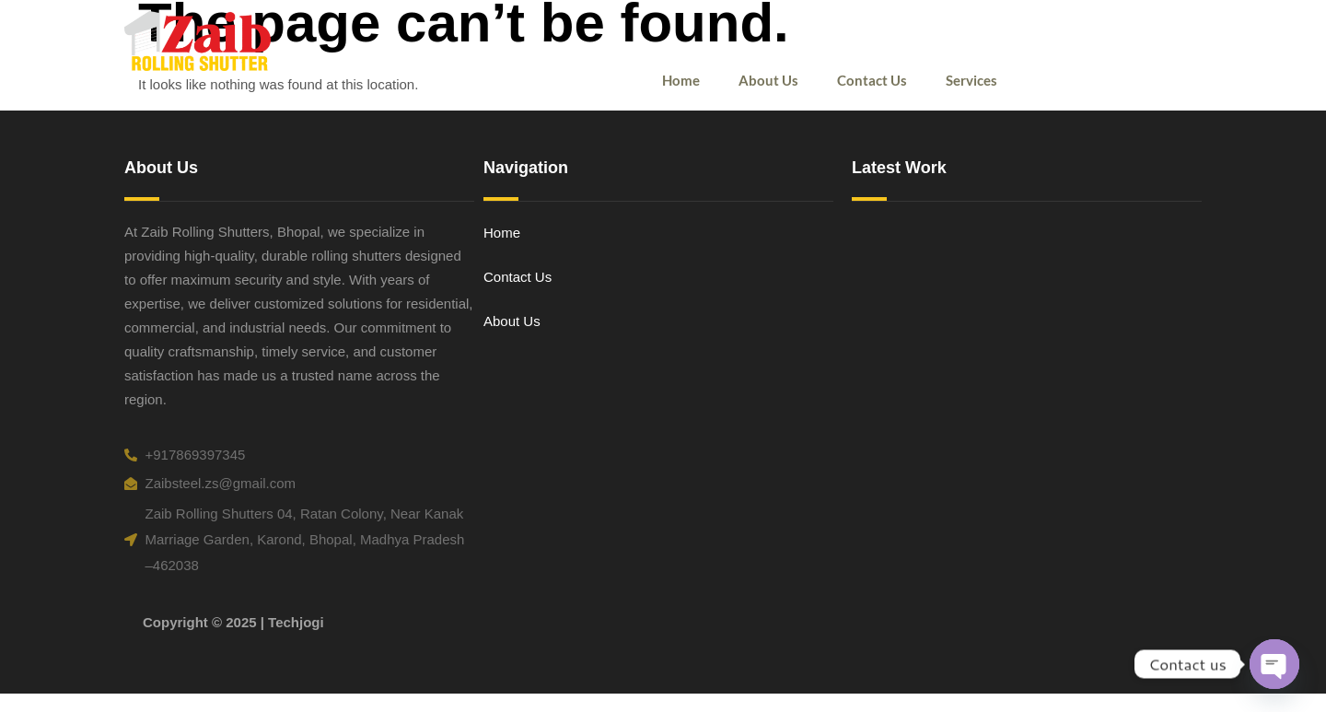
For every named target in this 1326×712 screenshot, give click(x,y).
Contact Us (872, 80)
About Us (768, 80)
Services (971, 80)
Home (681, 80)
